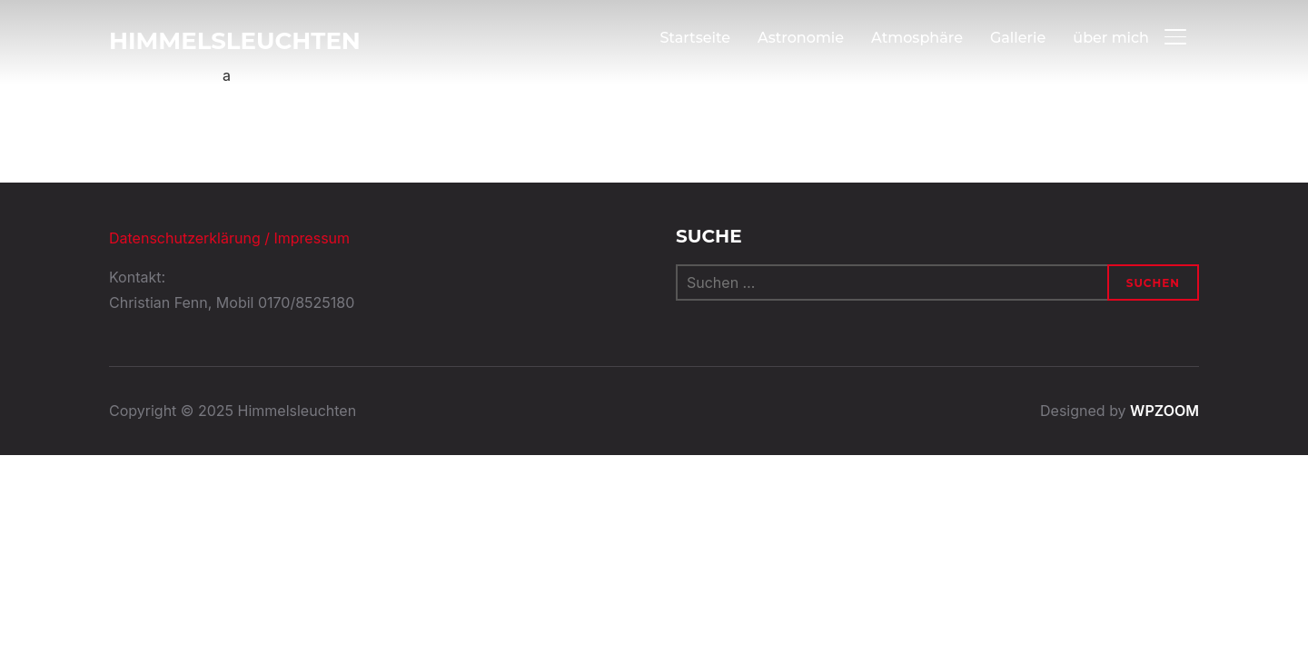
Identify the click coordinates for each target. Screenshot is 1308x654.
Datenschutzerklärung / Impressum (229, 238)
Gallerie (1017, 37)
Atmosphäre (917, 37)
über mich (1111, 37)
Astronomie (801, 37)
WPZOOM (1164, 410)
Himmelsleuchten (235, 40)
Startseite (694, 37)
